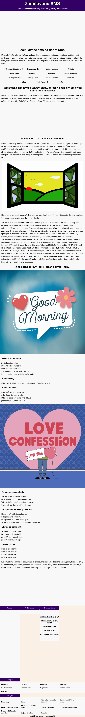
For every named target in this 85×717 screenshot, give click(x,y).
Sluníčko (70, 78)
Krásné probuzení (14, 78)
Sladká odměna (52, 78)
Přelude (71, 69)
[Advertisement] (42, 28)
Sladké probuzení (70, 73)
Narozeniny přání (49, 626)
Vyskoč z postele (42, 82)
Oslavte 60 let (49, 630)
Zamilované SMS (42, 3)
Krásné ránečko (33, 69)
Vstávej (61, 82)
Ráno (24, 82)
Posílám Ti (33, 73)
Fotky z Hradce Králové (49, 616)
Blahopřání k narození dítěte (49, 621)
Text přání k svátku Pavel (49, 634)
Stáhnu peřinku (52, 69)
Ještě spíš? (52, 73)
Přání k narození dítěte (9, 707)
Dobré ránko (14, 73)
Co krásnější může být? (14, 69)
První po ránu (33, 78)
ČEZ (11, 251)
